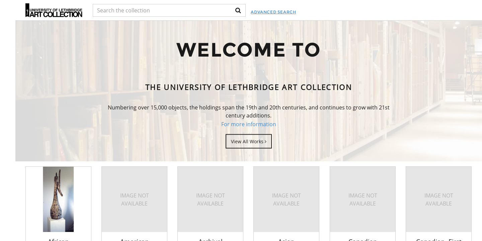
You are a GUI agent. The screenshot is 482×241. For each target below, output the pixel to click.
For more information (248, 124)
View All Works (248, 141)
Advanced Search (273, 11)
